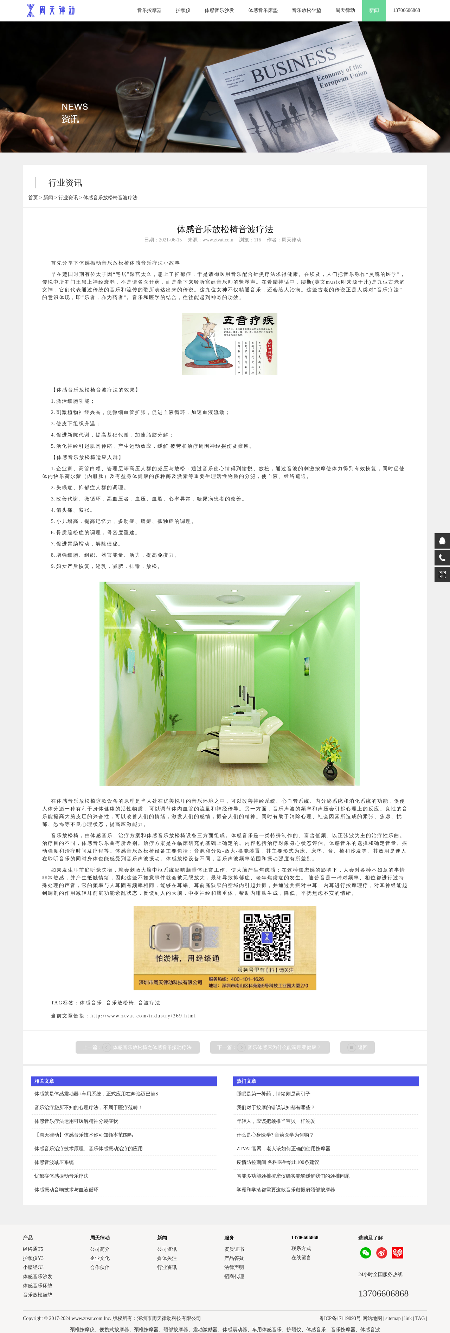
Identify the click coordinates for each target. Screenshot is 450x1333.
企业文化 (100, 1258)
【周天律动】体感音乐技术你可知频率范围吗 (83, 1135)
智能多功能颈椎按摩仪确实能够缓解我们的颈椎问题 (293, 1176)
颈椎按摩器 (146, 1329)
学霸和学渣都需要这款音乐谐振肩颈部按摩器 (286, 1189)
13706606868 (406, 10)
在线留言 (301, 1257)
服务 (229, 1238)
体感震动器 (235, 1329)
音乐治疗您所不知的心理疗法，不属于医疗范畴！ (88, 1107)
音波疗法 (149, 1002)
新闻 (374, 10)
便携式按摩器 (114, 1329)
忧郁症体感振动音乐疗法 (61, 1176)
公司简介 (100, 1249)
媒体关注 (167, 1258)
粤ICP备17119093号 (340, 1318)
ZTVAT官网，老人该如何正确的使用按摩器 (283, 1148)
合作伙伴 (100, 1267)
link (408, 1318)
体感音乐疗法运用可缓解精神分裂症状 (76, 1121)
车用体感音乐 (267, 1329)
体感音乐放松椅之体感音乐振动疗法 (152, 1047)
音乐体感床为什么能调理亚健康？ (284, 1047)
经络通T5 (33, 1249)
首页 (33, 197)
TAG (420, 1318)
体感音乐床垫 (263, 10)
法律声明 (234, 1267)
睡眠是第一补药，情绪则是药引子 (273, 1093)
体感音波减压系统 (54, 1162)
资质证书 (234, 1249)
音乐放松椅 (120, 1002)
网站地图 (372, 1318)
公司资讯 (167, 1249)
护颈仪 (183, 10)
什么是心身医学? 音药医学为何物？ (275, 1135)
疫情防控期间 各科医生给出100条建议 (278, 1162)
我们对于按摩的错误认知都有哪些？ (276, 1107)
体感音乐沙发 (219, 10)
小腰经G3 (33, 1267)
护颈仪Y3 (33, 1258)
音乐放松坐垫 (306, 10)
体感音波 (370, 1329)
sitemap (393, 1318)
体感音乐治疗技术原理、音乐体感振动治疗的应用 (88, 1148)
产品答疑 (234, 1258)
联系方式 (301, 1248)
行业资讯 (68, 197)
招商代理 (234, 1276)
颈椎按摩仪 (82, 1329)
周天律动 (345, 10)
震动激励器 (205, 1329)
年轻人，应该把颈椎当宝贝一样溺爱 (276, 1121)
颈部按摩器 (175, 1329)
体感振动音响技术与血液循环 (66, 1189)
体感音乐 (91, 1002)
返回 (363, 1047)
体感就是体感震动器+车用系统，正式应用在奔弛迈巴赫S (96, 1093)
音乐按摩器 (149, 10)
